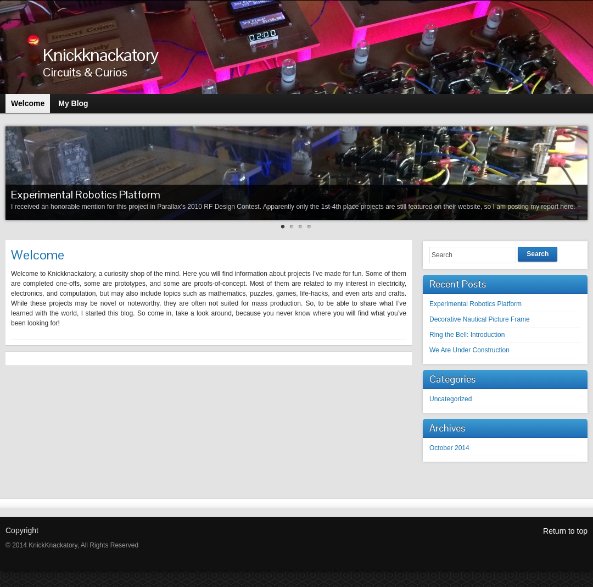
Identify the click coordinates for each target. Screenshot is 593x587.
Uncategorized (450, 399)
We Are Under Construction (469, 350)
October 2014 (449, 448)
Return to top (565, 531)
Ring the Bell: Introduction (467, 335)
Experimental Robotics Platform (85, 194)
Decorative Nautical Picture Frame (479, 319)
